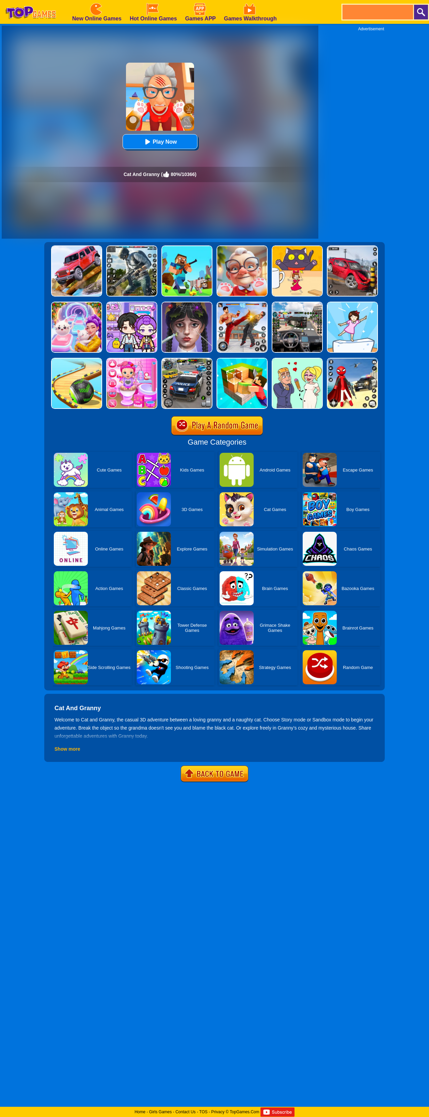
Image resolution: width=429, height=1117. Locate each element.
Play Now (160, 142)
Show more (67, 749)
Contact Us (185, 1112)
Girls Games (160, 1112)
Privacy (217, 1112)
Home (139, 1112)
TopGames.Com (244, 1112)
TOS (203, 1112)
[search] (377, 12)
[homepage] (30, 2)
